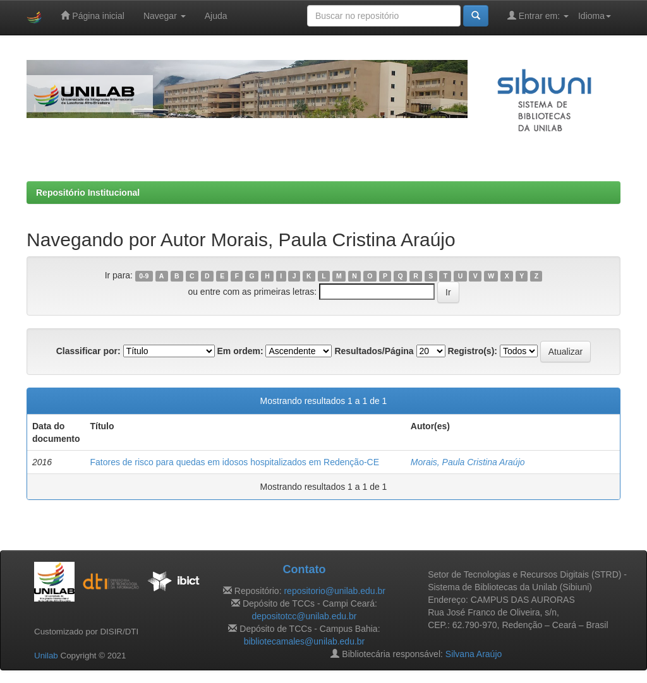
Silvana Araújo (473, 654)
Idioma (594, 16)
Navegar (164, 16)
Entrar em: (538, 15)
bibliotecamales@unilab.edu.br (304, 641)
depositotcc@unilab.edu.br (303, 616)
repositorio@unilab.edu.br (334, 591)
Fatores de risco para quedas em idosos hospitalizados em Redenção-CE (234, 462)
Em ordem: (240, 351)
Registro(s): (472, 351)
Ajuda (216, 16)
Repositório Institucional (88, 192)
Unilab (46, 655)
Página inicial (92, 15)
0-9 (143, 276)
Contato (303, 569)
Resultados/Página (373, 351)
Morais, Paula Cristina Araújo (468, 462)
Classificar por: (88, 351)
